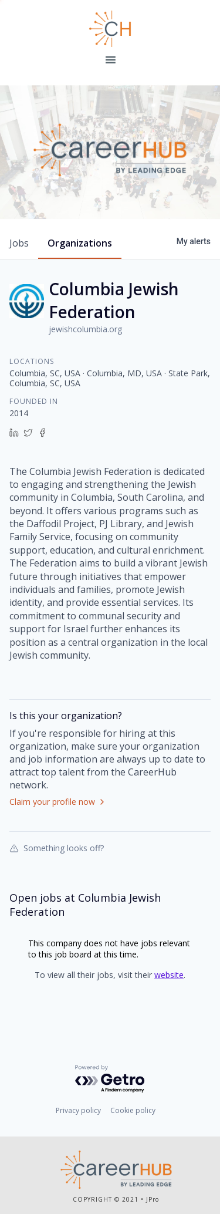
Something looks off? (56, 847)
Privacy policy (78, 1110)
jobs (19, 243)
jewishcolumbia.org (85, 329)
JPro (152, 1199)
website (169, 974)
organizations (80, 243)
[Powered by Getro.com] (110, 1079)
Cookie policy (132, 1110)
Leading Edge (110, 29)
